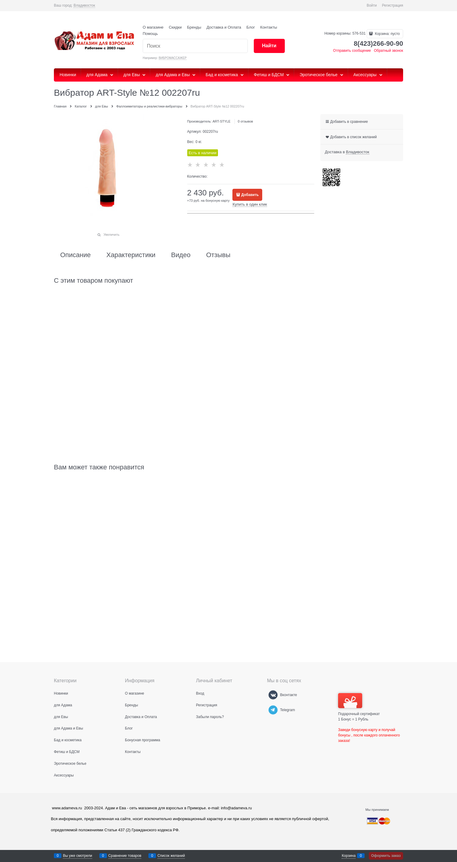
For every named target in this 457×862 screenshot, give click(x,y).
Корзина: (387, 34)
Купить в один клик (249, 204)
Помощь (150, 33)
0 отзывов (245, 121)
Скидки (175, 27)
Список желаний (171, 855)
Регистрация (392, 5)
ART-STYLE (222, 121)
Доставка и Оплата (224, 27)
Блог (251, 27)
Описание (75, 255)
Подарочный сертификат (359, 704)
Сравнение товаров (124, 855)
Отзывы (218, 255)
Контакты (268, 27)
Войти (372, 5)
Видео (180, 255)
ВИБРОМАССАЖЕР (173, 58)
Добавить (250, 195)
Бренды (194, 27)
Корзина (349, 855)
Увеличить (112, 234)
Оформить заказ (386, 856)
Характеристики (130, 255)
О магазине (153, 27)
